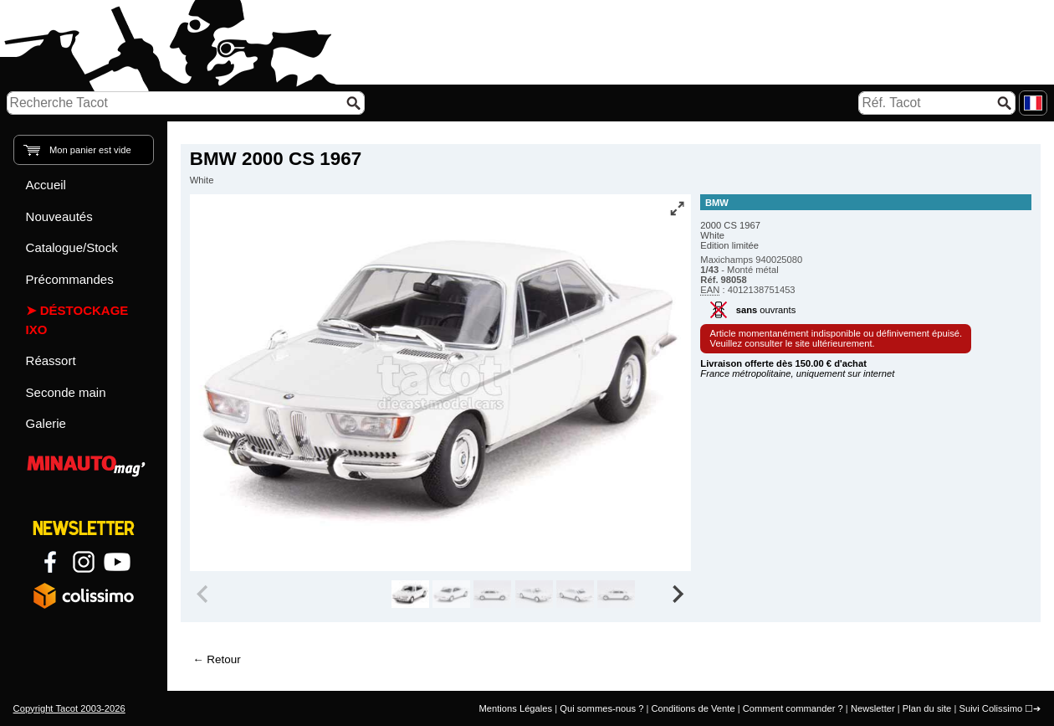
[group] (410, 594)
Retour (223, 659)
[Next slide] (677, 594)
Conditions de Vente (692, 708)
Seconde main (66, 392)
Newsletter (873, 708)
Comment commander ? (793, 708)
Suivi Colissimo (990, 708)
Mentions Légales (515, 708)
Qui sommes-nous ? (601, 708)
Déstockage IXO (77, 320)
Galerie (46, 423)
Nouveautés (59, 216)
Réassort (51, 360)
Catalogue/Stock (72, 247)
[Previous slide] (204, 594)
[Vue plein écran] (677, 208)
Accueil (46, 185)
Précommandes (70, 279)
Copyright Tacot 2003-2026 (69, 708)
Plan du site (927, 708)
